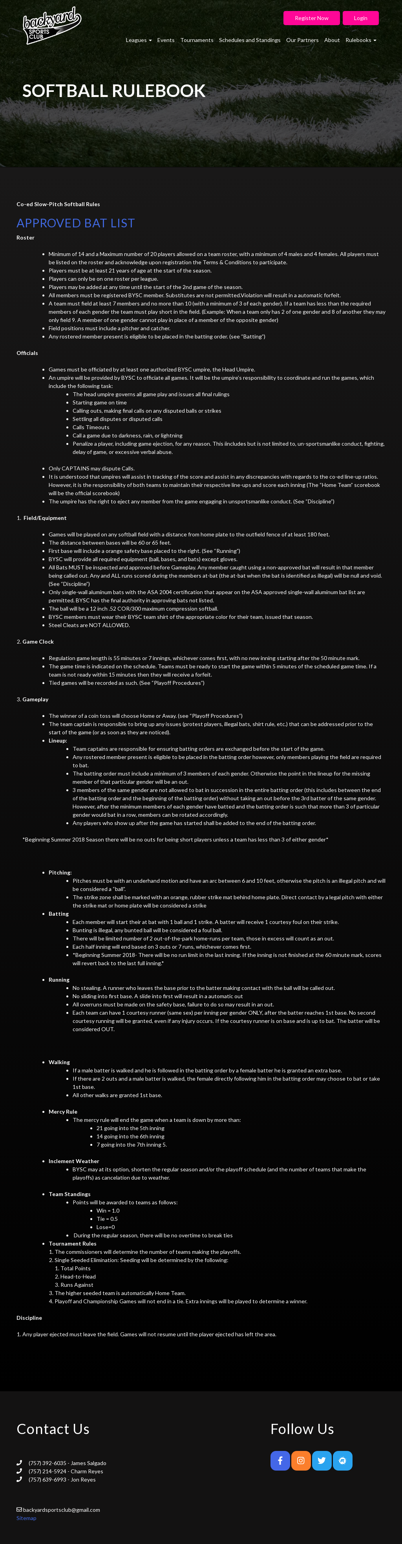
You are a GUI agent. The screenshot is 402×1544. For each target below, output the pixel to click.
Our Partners (302, 40)
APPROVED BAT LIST (75, 223)
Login (360, 18)
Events (166, 40)
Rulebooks (360, 40)
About (332, 40)
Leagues (139, 40)
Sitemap (26, 1518)
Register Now (312, 18)
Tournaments (197, 40)
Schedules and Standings (250, 40)
